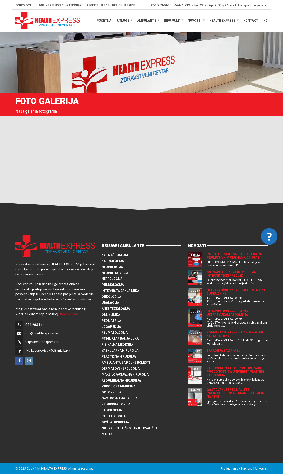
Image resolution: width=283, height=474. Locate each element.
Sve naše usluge (115, 255)
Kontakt (250, 20)
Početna (104, 20)
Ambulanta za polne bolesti (126, 362)
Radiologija (112, 410)
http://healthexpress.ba (42, 342)
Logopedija (111, 326)
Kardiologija (113, 261)
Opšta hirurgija (115, 422)
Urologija (110, 302)
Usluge (123, 20)
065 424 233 (68, 314)
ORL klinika (111, 314)
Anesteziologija (116, 308)
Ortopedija (111, 392)
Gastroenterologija (119, 398)
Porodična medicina (118, 386)
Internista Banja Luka (120, 291)
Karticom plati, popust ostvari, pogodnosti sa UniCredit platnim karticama (235, 371)
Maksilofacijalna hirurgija (125, 374)
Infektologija (114, 416)
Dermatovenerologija (121, 368)
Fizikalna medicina (117, 344)
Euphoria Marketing (254, 468)
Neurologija (112, 267)
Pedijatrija (111, 320)
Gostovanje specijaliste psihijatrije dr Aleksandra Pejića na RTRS (235, 393)
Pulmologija (113, 285)
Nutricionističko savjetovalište (130, 428)
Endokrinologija (116, 404)
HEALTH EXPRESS (222, 20)
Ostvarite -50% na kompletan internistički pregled (231, 273)
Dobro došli (24, 5)
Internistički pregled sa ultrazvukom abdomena (227, 313)
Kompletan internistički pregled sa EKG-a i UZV (235, 334)
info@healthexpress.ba (42, 333)
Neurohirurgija (115, 273)
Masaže (108, 434)
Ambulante (146, 20)
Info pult (172, 20)
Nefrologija (112, 279)
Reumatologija (115, 332)
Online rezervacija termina (60, 5)
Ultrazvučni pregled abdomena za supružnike (236, 291)
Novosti (194, 20)
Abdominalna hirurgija (121, 380)
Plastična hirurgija (119, 356)
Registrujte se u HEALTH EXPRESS (111, 5)
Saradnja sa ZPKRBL (223, 350)
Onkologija (111, 297)
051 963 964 (35, 324)
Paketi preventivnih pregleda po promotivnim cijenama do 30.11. (234, 255)
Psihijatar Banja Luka (120, 338)
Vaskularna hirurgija (120, 350)
